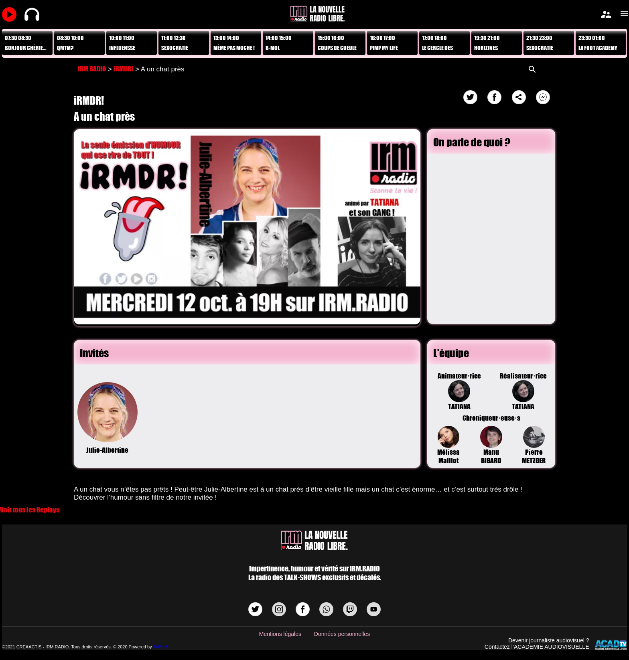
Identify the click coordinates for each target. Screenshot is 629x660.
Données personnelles (342, 634)
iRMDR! (123, 69)
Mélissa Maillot (448, 445)
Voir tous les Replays (29, 510)
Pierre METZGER (534, 445)
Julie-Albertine (107, 418)
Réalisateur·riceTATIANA (523, 391)
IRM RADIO (92, 69)
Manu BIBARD (491, 445)
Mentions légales (280, 634)
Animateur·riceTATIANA (459, 391)
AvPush (160, 646)
